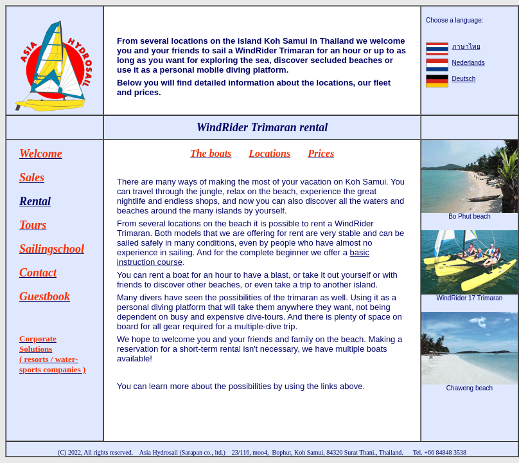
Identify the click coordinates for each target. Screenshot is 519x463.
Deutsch (464, 78)
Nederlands (468, 62)
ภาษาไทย (466, 46)
